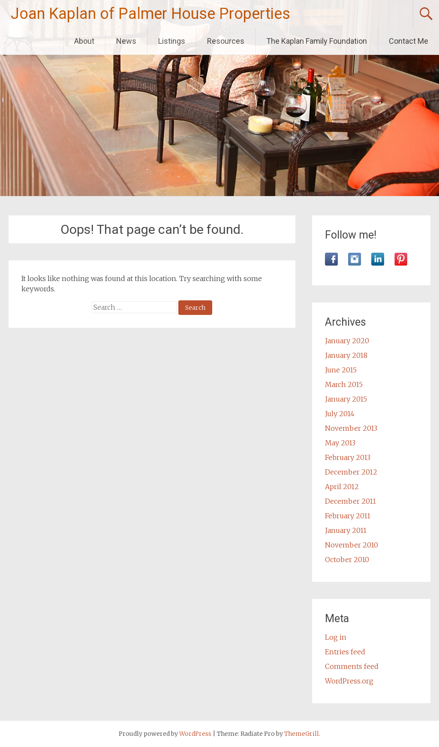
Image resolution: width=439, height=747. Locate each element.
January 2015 (346, 399)
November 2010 (351, 545)
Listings (171, 40)
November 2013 (351, 428)
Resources (225, 40)
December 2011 (350, 501)
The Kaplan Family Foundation (316, 40)
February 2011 (347, 515)
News (126, 40)
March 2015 (344, 384)
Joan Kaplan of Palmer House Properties (150, 14)
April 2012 (342, 486)
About (84, 40)
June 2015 (341, 370)
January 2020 (347, 340)
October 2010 (347, 559)
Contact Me (408, 40)
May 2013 (340, 443)
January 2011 (346, 530)
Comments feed (352, 666)
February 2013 (347, 457)
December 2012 (351, 472)
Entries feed (345, 651)
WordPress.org (349, 681)
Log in (335, 637)
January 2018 (346, 355)
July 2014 (340, 413)
